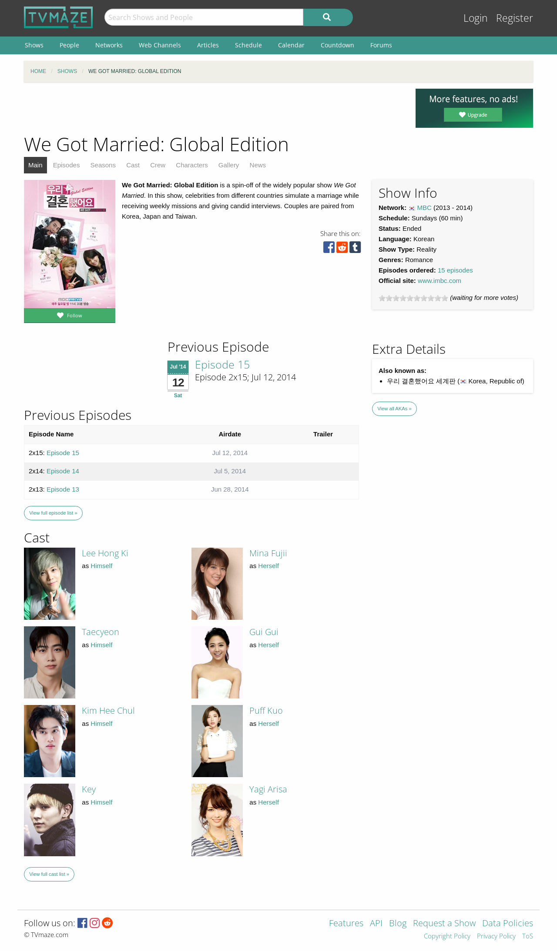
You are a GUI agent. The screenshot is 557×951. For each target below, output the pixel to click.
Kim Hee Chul (108, 710)
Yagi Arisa (268, 789)
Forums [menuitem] (381, 45)
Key (89, 789)
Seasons (103, 165)
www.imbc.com (439, 280)
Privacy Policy (496, 936)
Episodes (66, 165)
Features (346, 924)
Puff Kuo (266, 710)
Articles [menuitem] (208, 45)
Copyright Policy (447, 936)
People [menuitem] (69, 45)
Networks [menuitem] (109, 45)
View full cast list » (49, 874)
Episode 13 (63, 489)
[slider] (413, 298)
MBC (424, 207)
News (258, 165)
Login (475, 18)
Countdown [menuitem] (337, 45)
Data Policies (507, 924)
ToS (527, 936)
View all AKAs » (394, 408)
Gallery (228, 165)
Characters (192, 165)
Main (35, 165)
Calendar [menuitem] (291, 45)
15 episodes (455, 270)
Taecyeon (100, 632)
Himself (101, 565)
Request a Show (444, 924)
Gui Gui (263, 632)
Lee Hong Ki (105, 553)
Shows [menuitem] (34, 45)
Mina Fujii (268, 553)
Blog (397, 924)
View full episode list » (53, 512)
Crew (157, 165)
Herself (268, 565)
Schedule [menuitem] (248, 45)
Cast (133, 165)
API (376, 924)
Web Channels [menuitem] (160, 45)
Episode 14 (63, 471)
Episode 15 (222, 364)
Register (514, 18)
